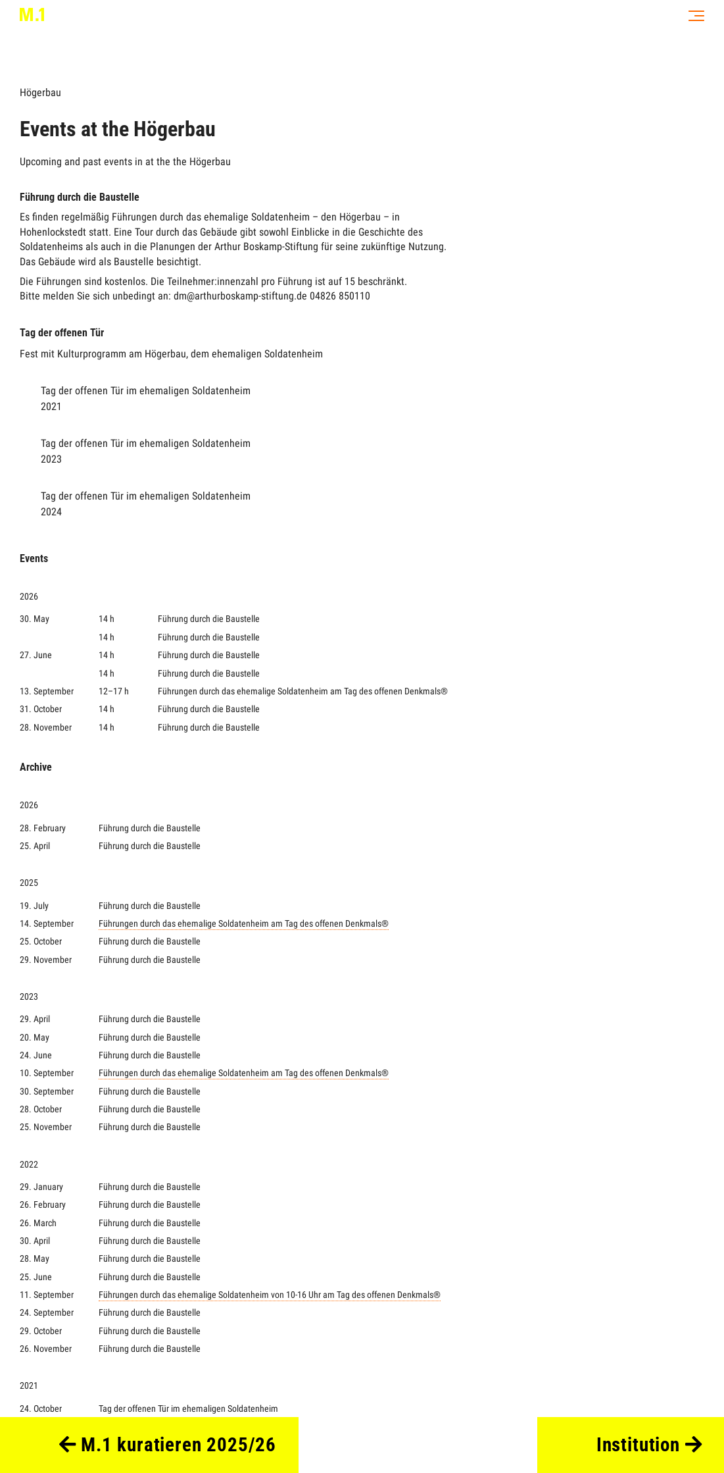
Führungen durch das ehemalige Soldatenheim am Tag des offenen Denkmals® (244, 923)
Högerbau (40, 92)
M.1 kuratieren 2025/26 (168, 1445)
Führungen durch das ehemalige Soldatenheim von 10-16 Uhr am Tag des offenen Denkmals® (270, 1295)
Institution (649, 1445)
